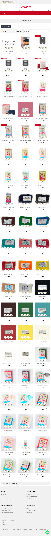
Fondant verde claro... (8, 474)
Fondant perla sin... (42, 341)
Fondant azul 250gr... (8, 430)
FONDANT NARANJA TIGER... (25, 140)
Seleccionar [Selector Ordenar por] (36, 31)
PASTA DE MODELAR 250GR (42, 140)
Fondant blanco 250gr (25, 296)
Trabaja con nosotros (31, 498)
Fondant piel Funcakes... (8, 408)
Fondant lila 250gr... (42, 430)
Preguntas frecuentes (6, 508)
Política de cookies (27, 529)
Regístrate (3, 522)
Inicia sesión (4, 524)
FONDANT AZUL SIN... (42, 230)
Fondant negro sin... (42, 207)
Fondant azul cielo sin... (8, 252)
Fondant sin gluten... (8, 452)
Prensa (28, 508)
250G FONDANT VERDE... (8, 51)
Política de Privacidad (15, 529)
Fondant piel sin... (8, 296)
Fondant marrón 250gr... (42, 408)
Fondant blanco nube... (25, 430)
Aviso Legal (5, 529)
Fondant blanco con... (8, 363)
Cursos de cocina (30, 510)
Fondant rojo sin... (8, 274)
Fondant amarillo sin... (42, 274)
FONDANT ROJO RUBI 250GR (42, 118)
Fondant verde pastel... (8, 185)
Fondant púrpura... (25, 385)
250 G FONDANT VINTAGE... (8, 207)
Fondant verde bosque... (42, 363)
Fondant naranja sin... (25, 274)
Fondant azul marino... (8, 118)
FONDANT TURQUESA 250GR (8, 96)
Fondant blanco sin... (42, 51)
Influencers (29, 512)
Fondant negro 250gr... (25, 474)
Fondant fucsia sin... (42, 252)
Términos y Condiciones (40, 529)
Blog (27, 501)
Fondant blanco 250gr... (42, 474)
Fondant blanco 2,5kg (25, 363)
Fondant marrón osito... (8, 163)
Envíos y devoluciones (6, 510)
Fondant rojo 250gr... (42, 452)
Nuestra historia (30, 494)
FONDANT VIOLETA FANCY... (8, 140)
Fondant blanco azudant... (25, 51)
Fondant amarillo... (25, 163)
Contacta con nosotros (7, 512)
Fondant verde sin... (25, 230)
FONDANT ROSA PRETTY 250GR (25, 96)
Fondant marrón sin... (8, 230)
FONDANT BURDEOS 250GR (42, 74)
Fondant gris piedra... (42, 385)
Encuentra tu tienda (31, 496)
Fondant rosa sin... (25, 118)
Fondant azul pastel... (25, 185)
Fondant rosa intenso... (8, 385)
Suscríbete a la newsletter (7, 520)
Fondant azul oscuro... (25, 207)
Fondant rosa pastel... (42, 163)
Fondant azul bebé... (25, 408)
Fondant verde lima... (42, 185)
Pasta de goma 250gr (42, 96)
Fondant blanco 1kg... (25, 452)
